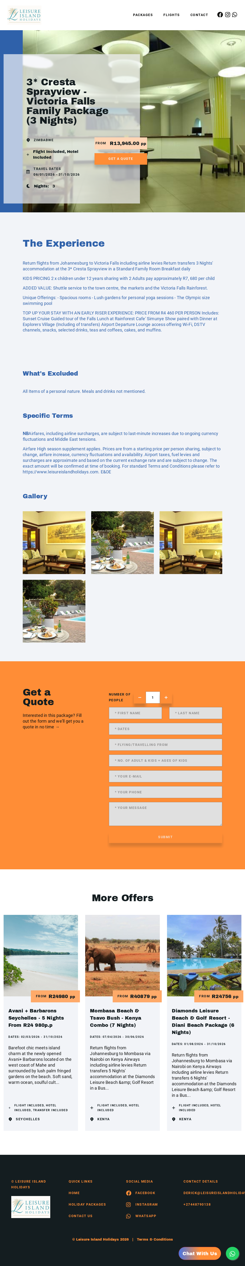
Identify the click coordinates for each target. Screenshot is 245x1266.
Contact (199, 15)
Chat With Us (200, 1253)
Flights (171, 15)
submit (165, 837)
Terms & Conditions (155, 1239)
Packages (143, 15)
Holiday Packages (87, 1204)
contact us (81, 1216)
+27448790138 (197, 1204)
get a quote (120, 159)
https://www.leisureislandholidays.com (60, 471)
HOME (74, 1193)
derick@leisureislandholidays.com (209, 1193)
